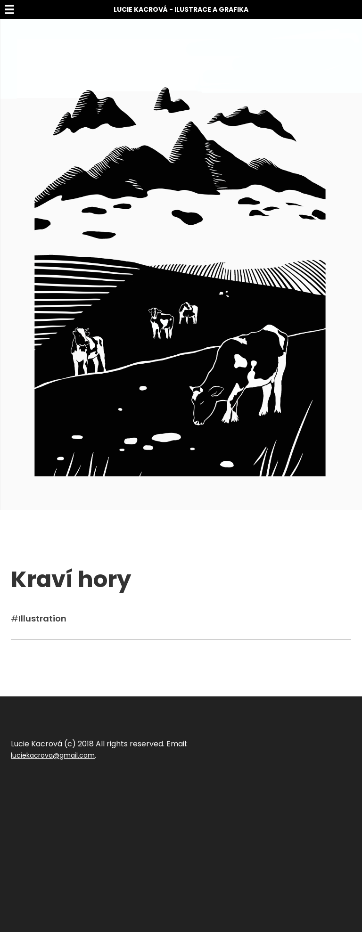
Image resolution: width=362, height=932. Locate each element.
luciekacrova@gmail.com (53, 755)
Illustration (42, 618)
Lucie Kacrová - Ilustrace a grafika (181, 9)
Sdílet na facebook (42, 653)
